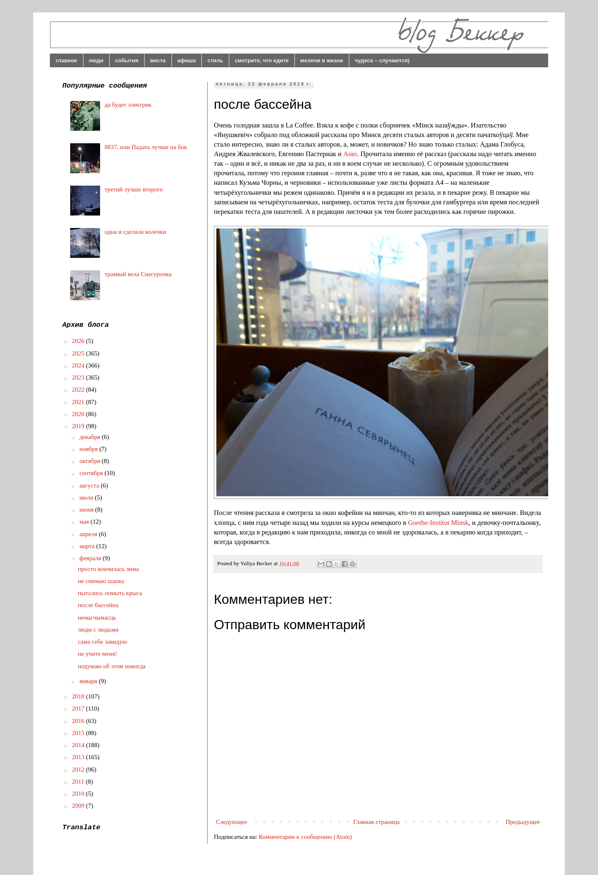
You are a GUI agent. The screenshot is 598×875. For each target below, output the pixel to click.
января (89, 681)
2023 (79, 377)
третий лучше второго (134, 189)
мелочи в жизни (321, 60)
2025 (79, 353)
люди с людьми (98, 629)
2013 (79, 757)
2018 (79, 696)
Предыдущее (523, 822)
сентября (92, 473)
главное (66, 60)
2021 (79, 402)
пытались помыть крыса (110, 593)
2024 (79, 365)
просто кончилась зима (108, 569)
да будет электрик (128, 104)
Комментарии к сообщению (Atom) (305, 836)
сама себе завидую (102, 641)
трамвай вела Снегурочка (138, 274)
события (126, 60)
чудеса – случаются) (382, 60)
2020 (79, 414)
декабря (90, 437)
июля (87, 497)
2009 (79, 805)
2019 (79, 426)
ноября (89, 449)
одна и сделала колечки (135, 231)
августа (89, 485)
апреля (89, 534)
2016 (79, 721)
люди (96, 60)
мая (85, 521)
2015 (79, 733)
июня (87, 509)
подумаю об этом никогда (112, 666)
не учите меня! (98, 653)
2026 (79, 341)
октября (90, 461)
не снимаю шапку (101, 581)
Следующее (231, 822)
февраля (91, 558)
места (158, 60)
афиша (186, 60)
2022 (79, 389)
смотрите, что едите (262, 60)
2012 (79, 769)
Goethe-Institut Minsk (438, 523)
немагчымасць (97, 617)
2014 (79, 745)
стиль (215, 60)
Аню (350, 154)
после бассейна (98, 605)
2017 (79, 708)
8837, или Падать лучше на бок (146, 147)
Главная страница (376, 822)
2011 (79, 781)
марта (87, 546)
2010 (79, 793)
